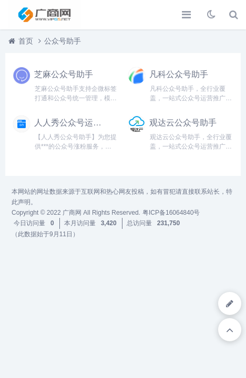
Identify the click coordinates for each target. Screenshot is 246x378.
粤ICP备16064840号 (171, 212)
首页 (25, 41)
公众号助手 (62, 41)
